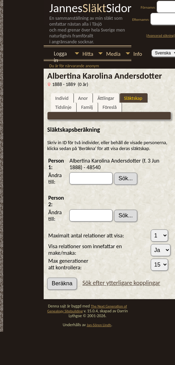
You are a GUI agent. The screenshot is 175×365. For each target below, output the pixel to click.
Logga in (60, 54)
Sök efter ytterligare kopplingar (121, 283)
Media (113, 54)
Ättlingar (105, 98)
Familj (87, 107)
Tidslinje (63, 107)
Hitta (87, 54)
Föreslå (110, 107)
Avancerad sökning (160, 35)
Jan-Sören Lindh (99, 325)
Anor (83, 98)
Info (137, 54)
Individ (61, 98)
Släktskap (133, 98)
